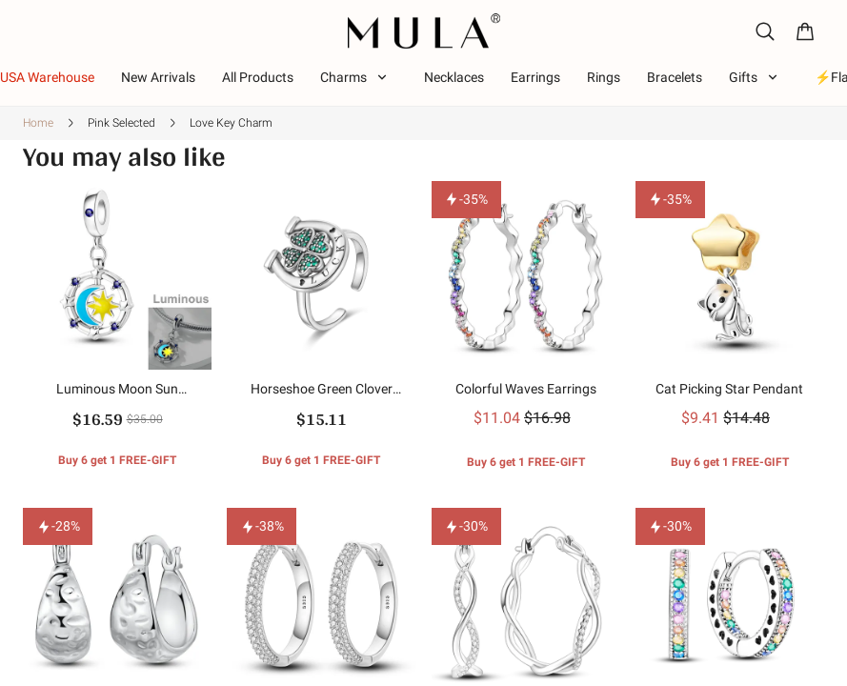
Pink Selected (121, 123)
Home (38, 123)
